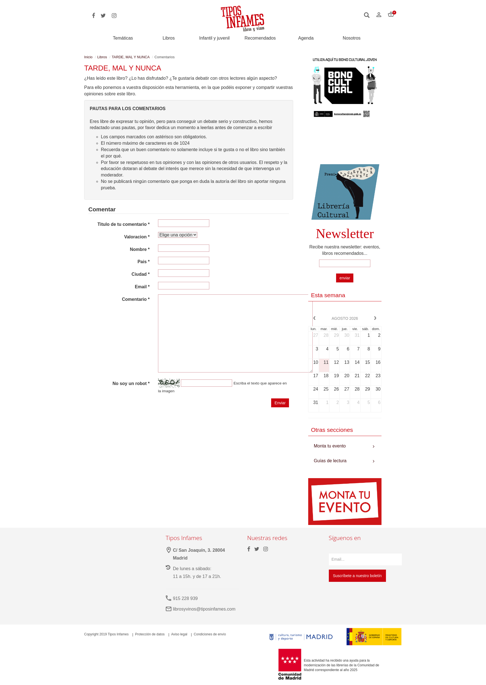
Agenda (306, 38)
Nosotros (352, 38)
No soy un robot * (131, 383)
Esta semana (328, 295)
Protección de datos (150, 634)
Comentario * (136, 299)
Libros (168, 38)
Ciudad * (141, 274)
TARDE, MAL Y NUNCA (131, 57)
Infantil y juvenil (214, 38)
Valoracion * (137, 236)
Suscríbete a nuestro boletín (357, 575)
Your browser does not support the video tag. (344, 144)
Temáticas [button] (123, 38)
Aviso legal (179, 634)
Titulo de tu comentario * (124, 224)
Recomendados (260, 38)
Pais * (143, 261)
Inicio (88, 57)
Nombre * (140, 249)
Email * (142, 286)
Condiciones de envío (210, 634)
